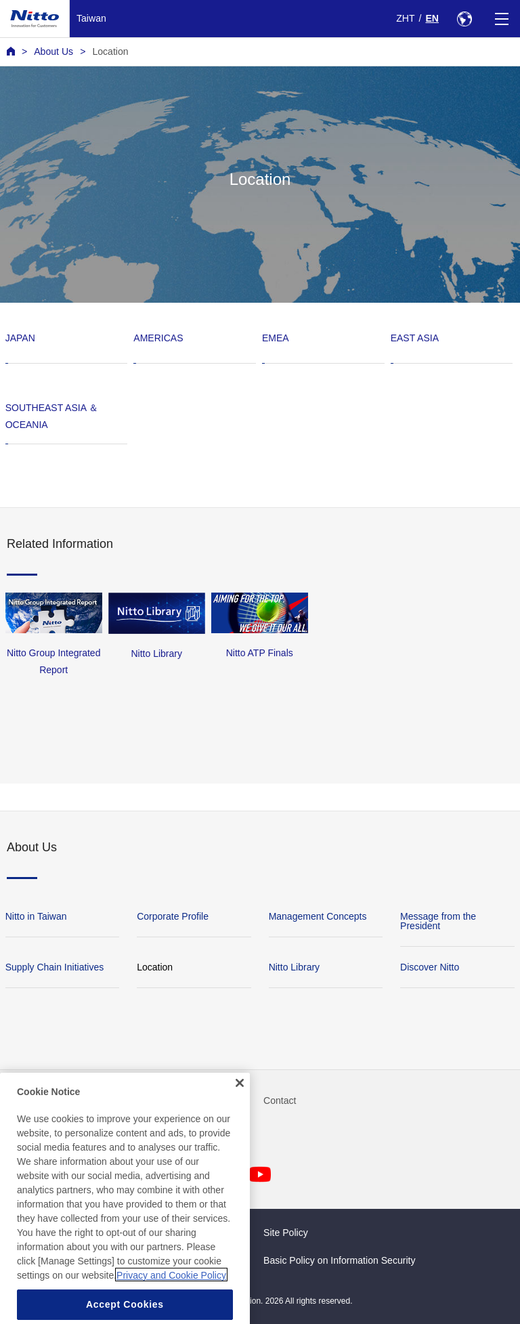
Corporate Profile (173, 916)
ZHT (405, 18)
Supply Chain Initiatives (54, 967)
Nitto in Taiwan (36, 916)
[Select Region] (464, 18)
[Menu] (501, 18)
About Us (53, 51)
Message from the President (438, 921)
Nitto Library (294, 967)
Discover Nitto (429, 967)
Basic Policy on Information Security (339, 1260)
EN (432, 18)
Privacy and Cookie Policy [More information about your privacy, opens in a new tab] (171, 1292)
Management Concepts (318, 916)
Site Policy (285, 1232)
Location (110, 51)
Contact (280, 1100)
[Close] (240, 1100)
